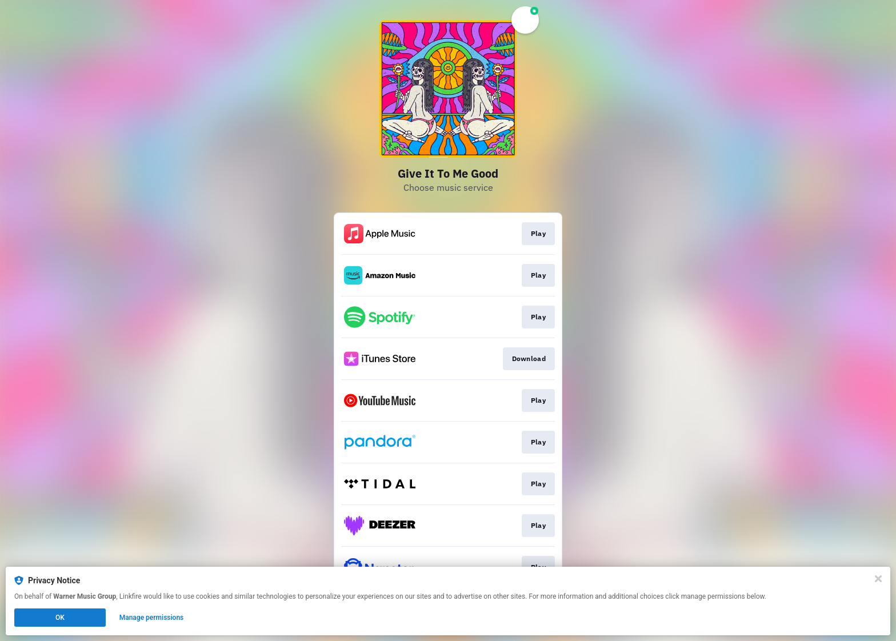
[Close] (878, 579)
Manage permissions (151, 618)
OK (60, 618)
